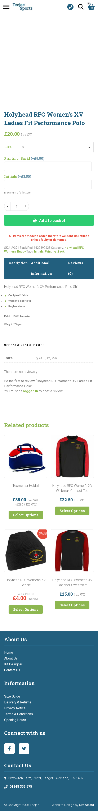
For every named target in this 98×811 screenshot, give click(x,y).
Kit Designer (13, 664)
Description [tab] (17, 263)
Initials (39, 251)
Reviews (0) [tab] (75, 268)
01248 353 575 (21, 787)
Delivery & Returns (17, 702)
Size (8, 147)
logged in (30, 391)
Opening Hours (15, 720)
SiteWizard (86, 805)
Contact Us (12, 670)
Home (8, 652)
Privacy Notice (15, 708)
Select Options (25, 515)
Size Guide (12, 696)
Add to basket (52, 220)
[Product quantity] (16, 206)
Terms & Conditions (18, 714)
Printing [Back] (55, 251)
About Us (11, 658)
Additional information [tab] (41, 268)
